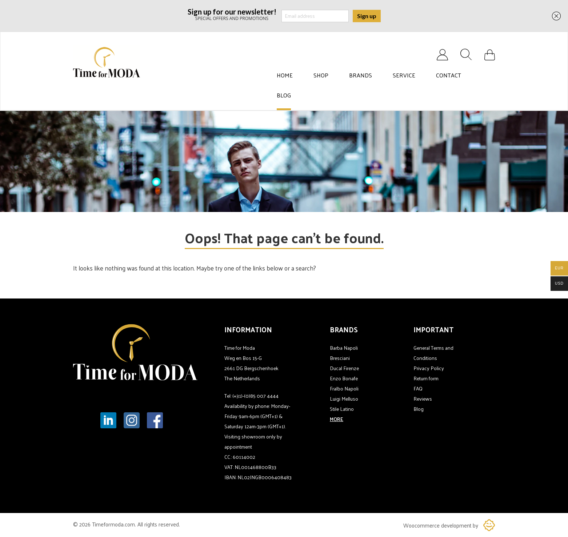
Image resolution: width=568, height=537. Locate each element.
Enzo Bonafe (344, 378)
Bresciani (340, 357)
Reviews (422, 398)
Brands (360, 75)
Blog (284, 95)
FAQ (418, 388)
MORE (336, 419)
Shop (320, 75)
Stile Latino (342, 408)
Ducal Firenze (344, 368)
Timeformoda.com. (114, 524)
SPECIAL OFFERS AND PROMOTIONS (232, 14)
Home (285, 75)
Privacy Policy (428, 368)
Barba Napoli (344, 347)
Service (404, 75)
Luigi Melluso (344, 398)
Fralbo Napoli (344, 388)
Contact (448, 75)
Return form (426, 378)
